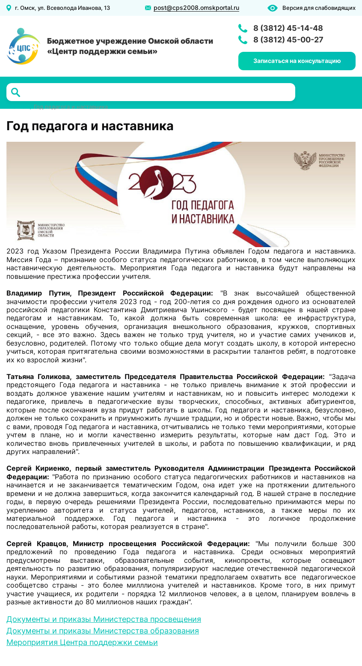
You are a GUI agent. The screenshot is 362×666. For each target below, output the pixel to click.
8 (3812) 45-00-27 (288, 39)
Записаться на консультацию (297, 60)
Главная (17, 107)
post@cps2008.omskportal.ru (196, 7)
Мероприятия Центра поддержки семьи (82, 642)
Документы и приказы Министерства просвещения (103, 619)
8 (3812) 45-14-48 (288, 28)
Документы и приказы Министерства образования (102, 630)
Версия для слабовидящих (319, 8)
